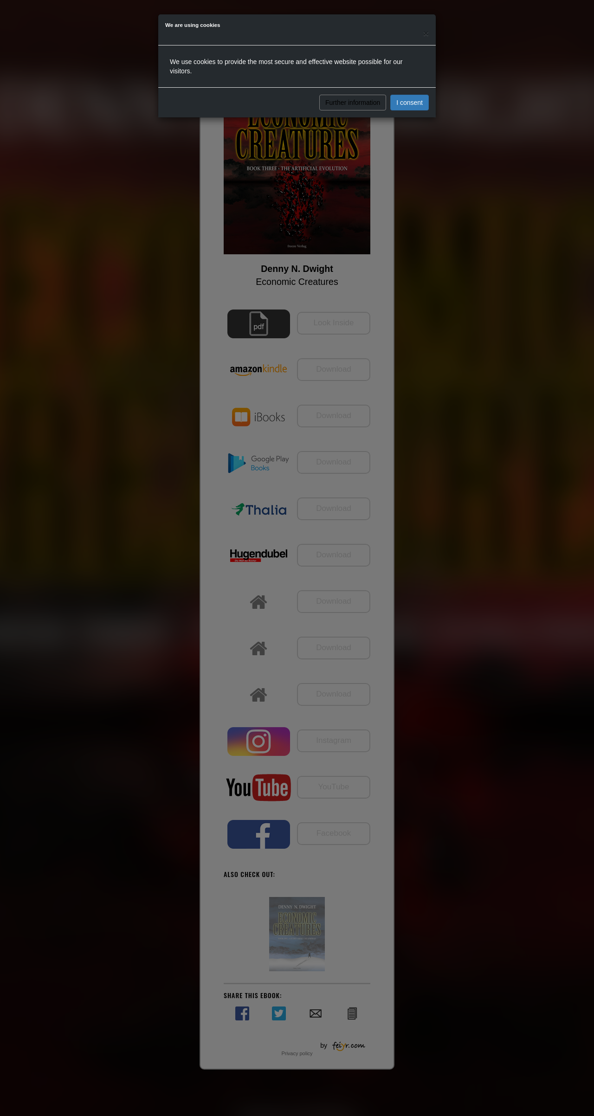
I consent (409, 102)
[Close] (426, 33)
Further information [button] (352, 102)
